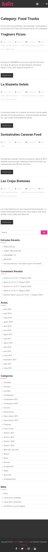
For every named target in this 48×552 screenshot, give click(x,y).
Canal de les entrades (12, 498)
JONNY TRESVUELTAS (12, 251)
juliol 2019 (7, 313)
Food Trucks (25, 45)
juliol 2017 (7, 339)
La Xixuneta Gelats (15, 84)
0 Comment (31, 42)
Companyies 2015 (11, 399)
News (6, 458)
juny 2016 (7, 351)
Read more (6, 75)
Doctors (7, 408)
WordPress (23, 545)
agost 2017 (8, 334)
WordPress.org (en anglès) (14, 506)
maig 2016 (8, 355)
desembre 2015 (10, 360)
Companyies (9, 395)
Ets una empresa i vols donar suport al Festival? (23, 264)
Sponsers (7, 475)
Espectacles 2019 (11, 420)
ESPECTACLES (9, 247)
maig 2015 (8, 368)
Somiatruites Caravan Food (21, 134)
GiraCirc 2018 (9, 441)
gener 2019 (8, 322)
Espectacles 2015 (11, 416)
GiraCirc (19, 42)
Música (6, 454)
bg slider (7, 391)
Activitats (7, 382)
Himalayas (26, 542)
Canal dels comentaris (12, 502)
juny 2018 (7, 330)
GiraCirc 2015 (9, 433)
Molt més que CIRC (12, 45)
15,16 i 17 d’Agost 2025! (22, 278)
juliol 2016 (7, 347)
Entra (6, 494)
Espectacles (9, 412)
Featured (7, 424)
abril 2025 (7, 309)
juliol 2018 (7, 326)
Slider (6, 471)
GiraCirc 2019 (9, 445)
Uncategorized (10, 479)
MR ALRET (8, 259)
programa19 (8, 466)
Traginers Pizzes (13, 34)
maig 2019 (8, 318)
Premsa (7, 462)
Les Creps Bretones (15, 181)
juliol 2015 (7, 364)
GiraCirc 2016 (34, 45)
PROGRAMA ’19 (9, 255)
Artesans (7, 387)
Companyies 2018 (11, 403)
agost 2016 (8, 343)
